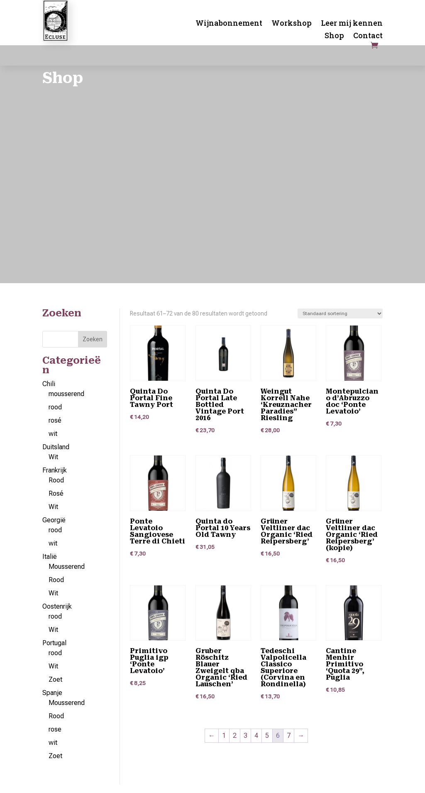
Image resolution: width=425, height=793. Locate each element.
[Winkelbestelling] (340, 334)
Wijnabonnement (228, 24)
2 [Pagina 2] (235, 756)
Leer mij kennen (352, 24)
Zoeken (93, 359)
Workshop (291, 24)
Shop (334, 36)
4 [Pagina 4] (256, 756)
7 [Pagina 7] (289, 756)
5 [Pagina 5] (267, 756)
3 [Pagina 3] (245, 756)
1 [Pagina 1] (224, 756)
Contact (368, 36)
